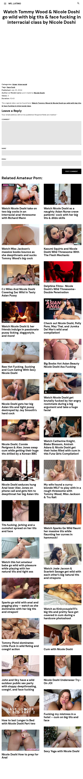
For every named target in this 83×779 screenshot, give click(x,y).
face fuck (11, 87)
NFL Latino (15, 3)
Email (4, 159)
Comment (6, 119)
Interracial (22, 84)
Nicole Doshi (39, 93)
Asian (14, 84)
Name (4, 148)
